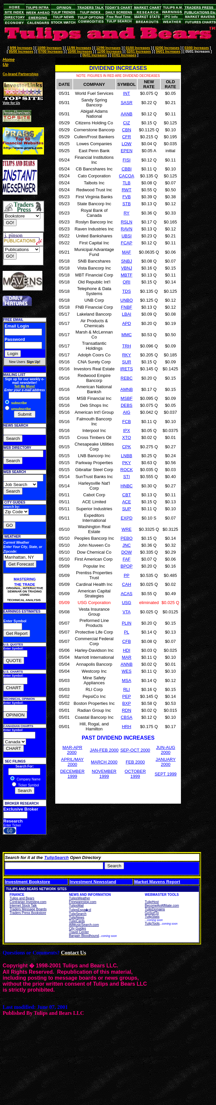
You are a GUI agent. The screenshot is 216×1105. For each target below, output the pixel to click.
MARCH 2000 (104, 762)
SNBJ (126, 261)
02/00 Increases (167, 48)
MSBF (127, 398)
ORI (126, 281)
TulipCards (77, 921)
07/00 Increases (50, 51)
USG (126, 602)
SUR (126, 361)
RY (127, 213)
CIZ (126, 122)
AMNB (126, 389)
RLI (126, 689)
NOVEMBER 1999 (104, 774)
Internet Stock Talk (23, 905)
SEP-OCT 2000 (135, 750)
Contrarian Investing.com (28, 902)
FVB (126, 196)
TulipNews (76, 917)
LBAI (126, 314)
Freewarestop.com (82, 902)
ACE (126, 501)
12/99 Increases (108, 48)
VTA (126, 611)
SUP (126, 508)
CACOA (126, 175)
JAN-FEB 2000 (104, 750)
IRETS (126, 368)
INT (126, 93)
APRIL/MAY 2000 (72, 762)
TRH (126, 345)
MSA (126, 680)
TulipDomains (155, 909)
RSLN (126, 221)
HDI (126, 650)
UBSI (126, 235)
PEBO (127, 538)
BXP (126, 703)
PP (126, 575)
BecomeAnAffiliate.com (162, 905)
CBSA (126, 717)
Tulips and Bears (22, 898)
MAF (126, 252)
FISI (127, 159)
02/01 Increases (138, 51)
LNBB (126, 455)
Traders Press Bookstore (28, 913)
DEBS (126, 405)
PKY (126, 462)
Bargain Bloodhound (84, 936)
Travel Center (79, 932)
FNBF (126, 307)
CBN (126, 129)
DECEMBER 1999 (72, 774)
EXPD (126, 518)
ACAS (126, 593)
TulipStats (152, 916)
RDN (126, 710)
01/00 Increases (138, 48)
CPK (126, 446)
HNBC (126, 485)
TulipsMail (76, 905)
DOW (126, 552)
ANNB (127, 664)
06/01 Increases (94, 55)
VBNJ (126, 268)
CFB (126, 641)
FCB (126, 421)
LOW (127, 143)
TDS (126, 291)
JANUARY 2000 (166, 762)
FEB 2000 (135, 762)
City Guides (77, 928)
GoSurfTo (152, 913)
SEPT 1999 (166, 773)
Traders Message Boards (28, 909)
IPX (126, 430)
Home (9, 59)
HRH (126, 726)
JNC (126, 545)
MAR (126, 657)
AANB (126, 113)
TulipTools (152, 923)
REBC (127, 378)
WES (127, 671)
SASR (126, 102)
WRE (126, 529)
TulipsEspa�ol (80, 910)
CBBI (126, 168)
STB (126, 203)
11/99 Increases (79, 48)
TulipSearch (56, 857)
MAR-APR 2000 (72, 750)
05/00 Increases (21, 51)
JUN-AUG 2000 (165, 750)
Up (5, 64)
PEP (126, 696)
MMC (126, 334)
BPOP (127, 566)
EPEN (126, 150)
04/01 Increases (168, 51)
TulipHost (152, 902)
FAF (127, 559)
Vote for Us (11, 103)
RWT (126, 189)
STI (126, 476)
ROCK (126, 469)
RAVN (126, 228)
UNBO (126, 300)
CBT (126, 494)
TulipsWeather (79, 898)
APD (126, 323)
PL (126, 632)
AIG (126, 412)
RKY (126, 354)
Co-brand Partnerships (20, 74)
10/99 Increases (49, 48)
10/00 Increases (80, 51)
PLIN (126, 623)
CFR (126, 136)
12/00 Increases (109, 51)
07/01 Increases (124, 55)
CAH (126, 584)
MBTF (126, 275)
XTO (126, 437)
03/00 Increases (197, 48)
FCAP (126, 242)
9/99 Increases (21, 48)
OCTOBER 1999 (135, 774)
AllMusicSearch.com (84, 925)
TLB (127, 182)
